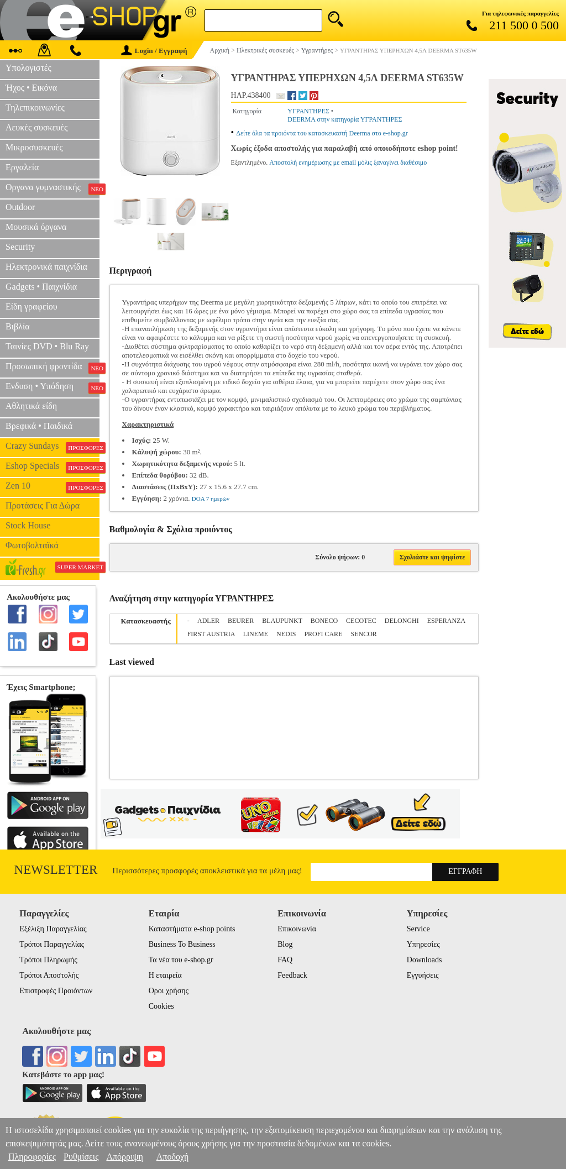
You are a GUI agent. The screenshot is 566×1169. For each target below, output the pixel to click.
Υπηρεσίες (423, 944)
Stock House (28, 525)
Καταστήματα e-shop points (192, 929)
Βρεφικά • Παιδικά (39, 426)
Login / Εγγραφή (154, 50)
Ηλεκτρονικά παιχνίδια (46, 266)
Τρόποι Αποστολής (48, 975)
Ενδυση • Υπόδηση (52, 387)
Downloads (424, 960)
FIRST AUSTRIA (211, 634)
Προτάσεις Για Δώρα (43, 505)
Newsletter (56, 870)
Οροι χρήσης (168, 991)
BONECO (324, 621)
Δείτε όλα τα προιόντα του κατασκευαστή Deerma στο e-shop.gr (322, 133)
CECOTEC (361, 621)
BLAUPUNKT (282, 621)
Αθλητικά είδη (31, 406)
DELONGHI (402, 621)
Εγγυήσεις (423, 975)
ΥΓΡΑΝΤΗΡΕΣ (308, 111)
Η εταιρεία (165, 975)
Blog (284, 944)
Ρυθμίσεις (81, 1156)
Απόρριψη (124, 1156)
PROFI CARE (323, 634)
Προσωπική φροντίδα (52, 367)
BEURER (241, 621)
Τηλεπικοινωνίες (35, 107)
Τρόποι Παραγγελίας (51, 944)
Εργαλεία (22, 167)
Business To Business (182, 944)
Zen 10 (52, 487)
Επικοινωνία (296, 929)
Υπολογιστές (28, 67)
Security (20, 246)
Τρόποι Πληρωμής (48, 960)
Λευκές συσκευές (36, 127)
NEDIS (286, 634)
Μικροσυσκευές (34, 147)
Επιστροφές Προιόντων (55, 991)
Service (418, 929)
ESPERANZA (446, 621)
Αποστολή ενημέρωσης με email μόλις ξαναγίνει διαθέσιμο (348, 162)
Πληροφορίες (32, 1156)
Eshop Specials (52, 467)
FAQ (284, 960)
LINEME (255, 634)
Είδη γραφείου (31, 306)
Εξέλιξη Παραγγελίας (52, 929)
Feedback (292, 975)
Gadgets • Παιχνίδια (41, 286)
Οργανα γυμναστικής (52, 188)
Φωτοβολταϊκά (32, 545)
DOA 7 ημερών (210, 498)
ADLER (208, 621)
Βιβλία (18, 326)
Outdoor (20, 207)
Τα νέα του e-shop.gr (181, 960)
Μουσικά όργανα (36, 227)
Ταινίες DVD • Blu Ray (47, 346)
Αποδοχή (172, 1156)
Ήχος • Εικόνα (31, 87)
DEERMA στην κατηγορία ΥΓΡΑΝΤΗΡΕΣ (344, 119)
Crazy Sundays (52, 447)
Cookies (161, 1006)
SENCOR (363, 634)
